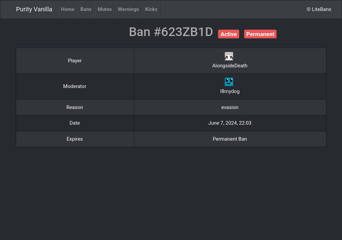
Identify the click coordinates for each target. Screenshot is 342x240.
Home (67, 9)
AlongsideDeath (229, 66)
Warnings (128, 9)
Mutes (105, 9)
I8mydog (229, 91)
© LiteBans (319, 9)
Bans (86, 9)
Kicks (151, 9)
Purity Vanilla (34, 9)
